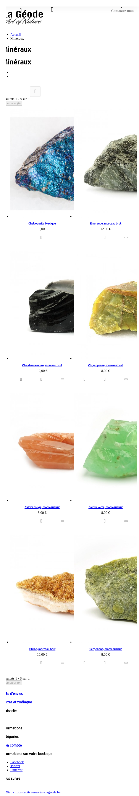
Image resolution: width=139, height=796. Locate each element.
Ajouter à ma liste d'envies (42, 237)
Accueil (15, 34)
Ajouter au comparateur (63, 237)
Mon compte (12, 745)
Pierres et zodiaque (17, 702)
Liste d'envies (12, 694)
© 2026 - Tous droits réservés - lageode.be (31, 792)
